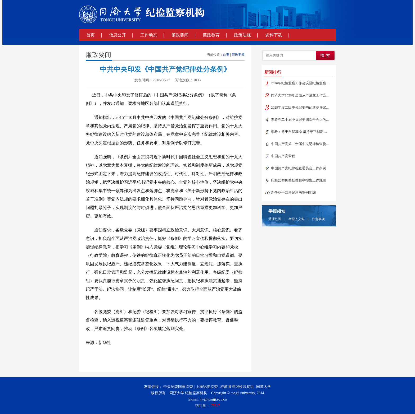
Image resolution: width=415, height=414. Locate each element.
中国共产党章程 (283, 156)
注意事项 (318, 219)
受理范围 (274, 219)
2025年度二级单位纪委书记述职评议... (300, 107)
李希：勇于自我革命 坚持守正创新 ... (299, 132)
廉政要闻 (180, 35)
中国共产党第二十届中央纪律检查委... (300, 144)
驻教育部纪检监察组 (237, 387)
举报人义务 (296, 219)
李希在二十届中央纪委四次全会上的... (300, 120)
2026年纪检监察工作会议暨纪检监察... (300, 83)
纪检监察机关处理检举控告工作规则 (298, 180)
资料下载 (273, 35)
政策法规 (242, 35)
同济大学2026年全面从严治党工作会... (300, 95)
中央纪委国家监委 (178, 387)
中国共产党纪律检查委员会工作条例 (298, 168)
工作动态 (148, 35)
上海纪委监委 (207, 387)
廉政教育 (211, 35)
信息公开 (117, 35)
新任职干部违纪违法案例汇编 (293, 192)
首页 (90, 35)
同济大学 (263, 387)
